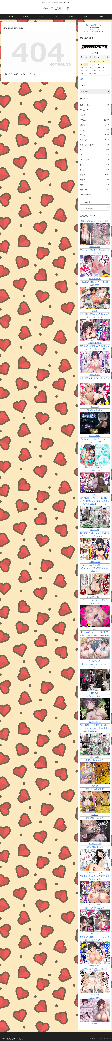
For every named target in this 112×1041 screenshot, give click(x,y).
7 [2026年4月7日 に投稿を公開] (86, 64)
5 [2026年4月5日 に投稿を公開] (107, 61)
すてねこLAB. (94, 436)
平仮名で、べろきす (94, 873)
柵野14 (94, 495)
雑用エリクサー (95, 905)
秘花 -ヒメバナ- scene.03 (94, 908)
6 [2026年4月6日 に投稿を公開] (81, 64)
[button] (107, 208)
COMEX (94, 786)
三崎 (94, 629)
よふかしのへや (95, 722)
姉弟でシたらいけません (94, 470)
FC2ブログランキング (94, 25)
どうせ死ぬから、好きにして (94, 696)
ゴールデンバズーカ (94, 597)
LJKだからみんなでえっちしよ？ (94, 969)
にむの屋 (94, 693)
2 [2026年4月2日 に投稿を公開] (94, 61)
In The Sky (95, 407)
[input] (95, 208)
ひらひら (94, 934)
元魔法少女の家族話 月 (94, 760)
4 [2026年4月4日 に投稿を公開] (103, 61)
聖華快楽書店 (94, 247)
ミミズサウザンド (94, 343)
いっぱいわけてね (94, 998)
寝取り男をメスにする (94, 818)
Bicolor (94, 1023)
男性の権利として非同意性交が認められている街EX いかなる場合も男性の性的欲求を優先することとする (94, 501)
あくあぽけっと (95, 661)
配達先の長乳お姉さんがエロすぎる (94, 221)
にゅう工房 (94, 530)
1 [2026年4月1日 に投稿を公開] (90, 61)
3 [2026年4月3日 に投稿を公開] (98, 61)
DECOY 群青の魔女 (94, 410)
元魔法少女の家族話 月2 (94, 789)
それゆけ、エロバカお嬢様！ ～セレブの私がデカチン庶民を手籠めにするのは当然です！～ (94, 568)
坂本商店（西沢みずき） (94, 467)
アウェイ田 (94, 994)
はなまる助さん (95, 279)
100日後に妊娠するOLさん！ (94, 847)
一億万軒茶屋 (94, 562)
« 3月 (82, 79)
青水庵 (94, 311)
